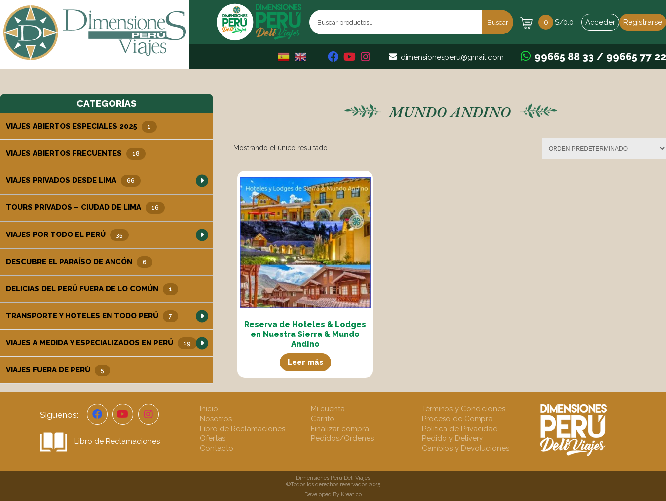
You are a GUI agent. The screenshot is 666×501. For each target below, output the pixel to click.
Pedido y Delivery (452, 438)
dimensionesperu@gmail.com (452, 57)
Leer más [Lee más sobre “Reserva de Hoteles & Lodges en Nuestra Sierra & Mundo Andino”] (305, 362)
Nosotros (216, 418)
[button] (202, 180)
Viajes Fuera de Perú (58, 370)
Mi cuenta (328, 408)
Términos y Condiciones (463, 408)
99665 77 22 (636, 57)
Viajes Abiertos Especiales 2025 (81, 127)
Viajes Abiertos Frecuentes (76, 154)
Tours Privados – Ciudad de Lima (85, 208)
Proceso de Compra (457, 418)
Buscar (497, 22)
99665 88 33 (564, 57)
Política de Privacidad (460, 428)
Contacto (216, 448)
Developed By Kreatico (333, 494)
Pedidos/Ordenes (342, 438)
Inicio (209, 408)
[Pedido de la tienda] (604, 148)
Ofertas (212, 438)
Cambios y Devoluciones (465, 448)
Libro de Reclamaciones (100, 441)
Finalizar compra (340, 428)
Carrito (322, 418)
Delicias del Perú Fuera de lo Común (92, 289)
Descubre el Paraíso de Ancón (79, 262)
